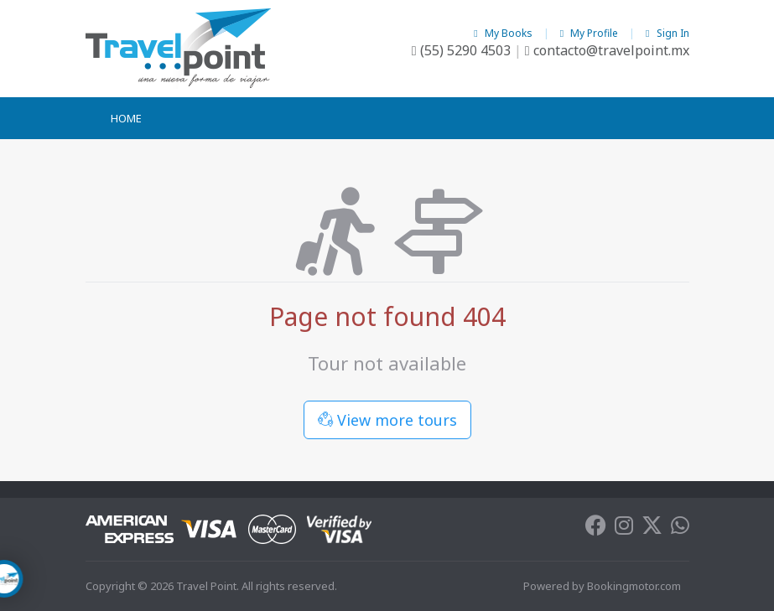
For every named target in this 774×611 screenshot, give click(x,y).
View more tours (387, 420)
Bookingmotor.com (634, 585)
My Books (504, 33)
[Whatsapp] (680, 528)
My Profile (590, 33)
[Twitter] (652, 528)
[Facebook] (595, 528)
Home (126, 118)
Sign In (667, 33)
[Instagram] (624, 528)
